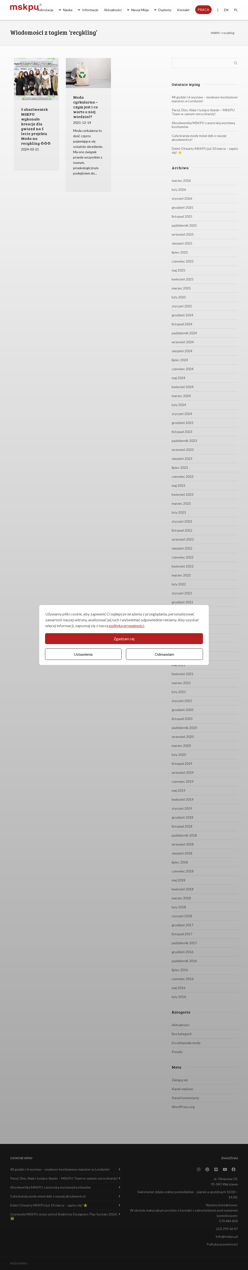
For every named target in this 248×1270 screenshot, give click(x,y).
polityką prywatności (126, 625)
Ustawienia (83, 654)
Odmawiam (164, 654)
